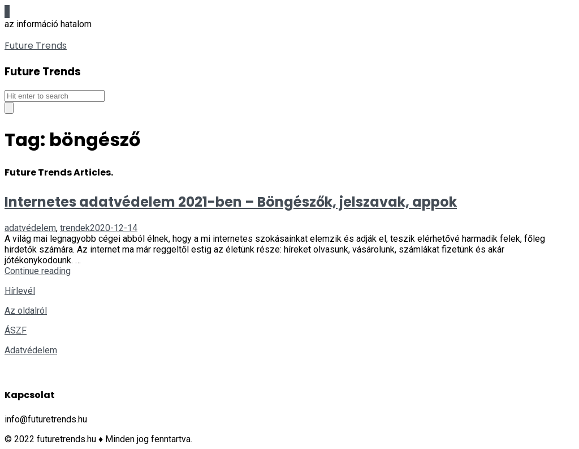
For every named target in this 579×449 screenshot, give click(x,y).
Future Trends (36, 45)
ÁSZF (16, 330)
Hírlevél (20, 290)
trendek (75, 228)
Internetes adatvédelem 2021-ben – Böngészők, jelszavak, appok (231, 202)
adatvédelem (30, 228)
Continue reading (38, 271)
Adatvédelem (31, 350)
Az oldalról (26, 310)
